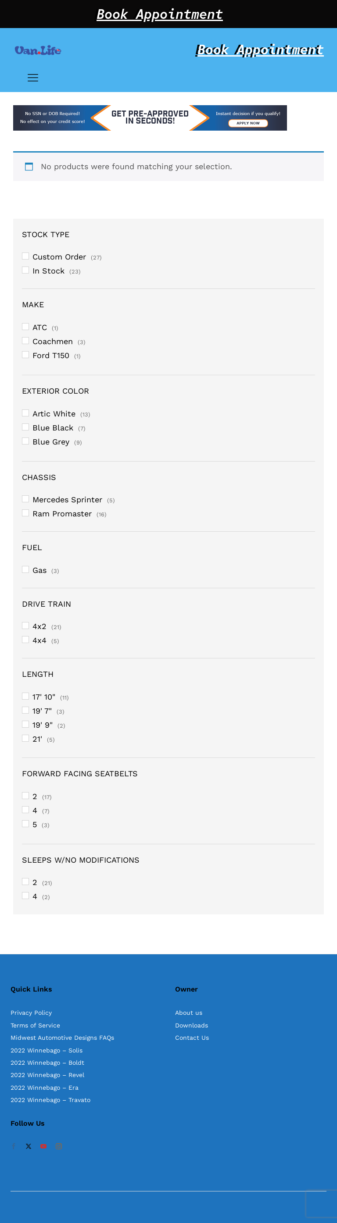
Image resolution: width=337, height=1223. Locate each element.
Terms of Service (35, 1025)
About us (188, 1012)
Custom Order (59, 256)
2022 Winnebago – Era (45, 1087)
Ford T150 (50, 355)
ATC (39, 327)
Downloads (191, 1025)
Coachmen (52, 341)
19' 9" (42, 724)
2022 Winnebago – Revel (47, 1074)
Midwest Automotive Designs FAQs (62, 1037)
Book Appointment (160, 14)
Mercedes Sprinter (67, 499)
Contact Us (192, 1037)
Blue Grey (50, 441)
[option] (168, 118)
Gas (39, 570)
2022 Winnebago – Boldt (47, 1062)
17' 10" (43, 696)
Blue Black (52, 427)
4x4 (39, 640)
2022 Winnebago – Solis (46, 1050)
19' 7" (42, 710)
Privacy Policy (31, 1012)
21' (37, 738)
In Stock (48, 270)
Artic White (53, 413)
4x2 (39, 626)
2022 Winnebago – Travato (50, 1099)
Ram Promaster (62, 513)
